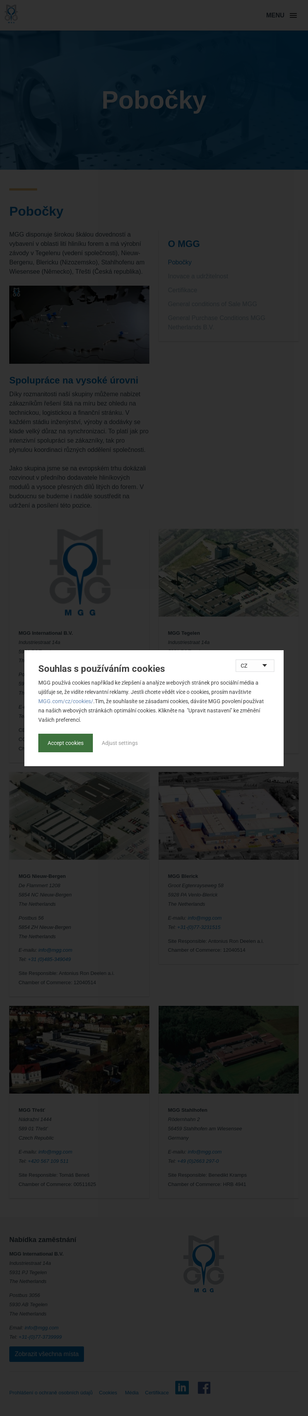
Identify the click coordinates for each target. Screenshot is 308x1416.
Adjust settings (120, 743)
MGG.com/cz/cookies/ (65, 701)
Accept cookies (66, 743)
